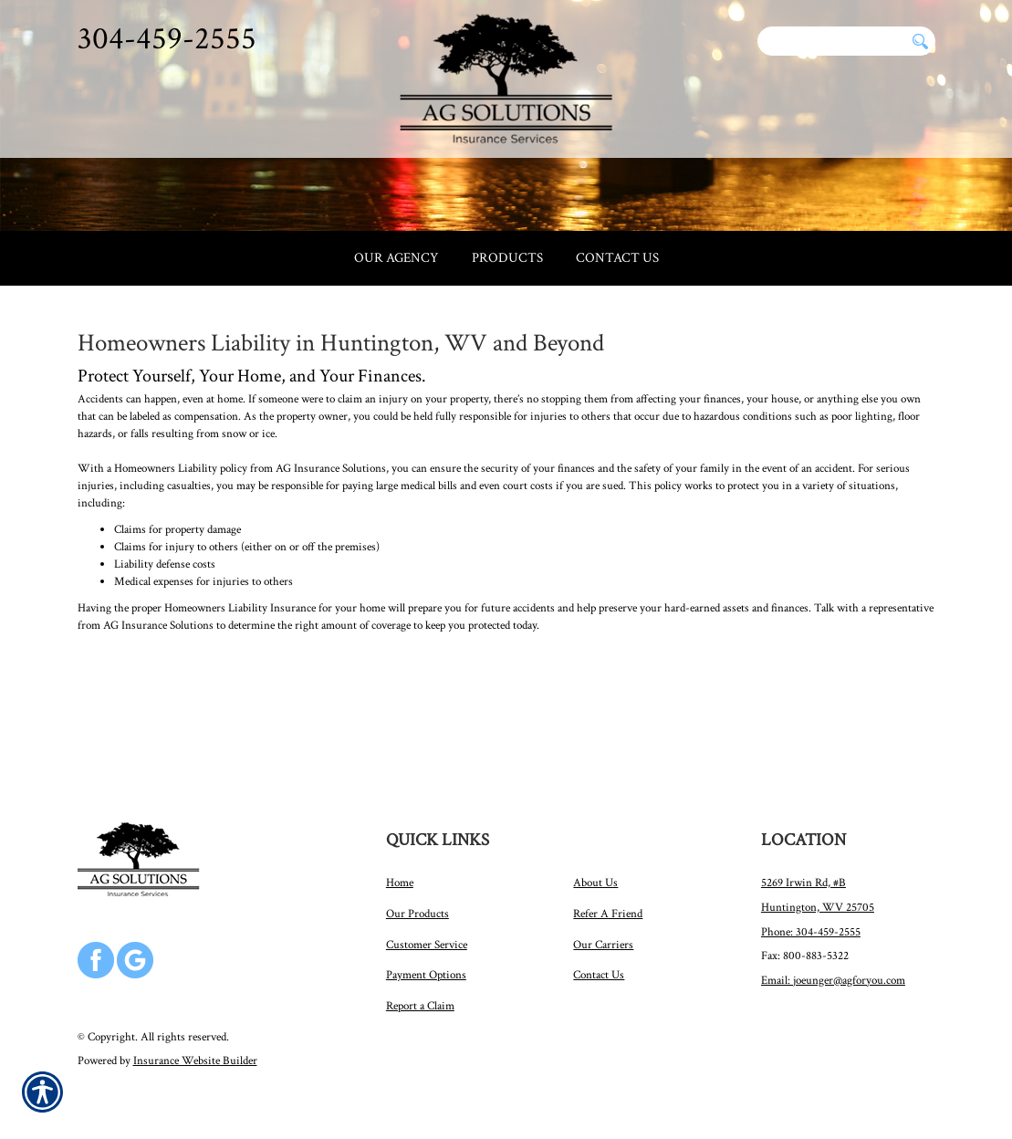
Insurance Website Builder (195, 1058)
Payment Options (426, 972)
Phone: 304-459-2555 (811, 929)
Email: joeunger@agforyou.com (833, 977)
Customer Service (426, 942)
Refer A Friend (607, 911)
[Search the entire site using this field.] (831, 41)
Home (399, 880)
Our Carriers (603, 942)
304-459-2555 (167, 38)
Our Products (417, 911)
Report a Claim (420, 1003)
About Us (595, 880)
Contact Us (598, 972)
